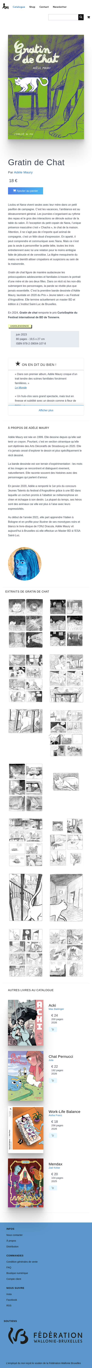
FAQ (8, 1267)
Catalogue (19, 7)
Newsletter (60, 7)
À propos (11, 1240)
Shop (32, 7)
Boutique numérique (17, 1273)
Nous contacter (14, 1235)
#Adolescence (19, 326)
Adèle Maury (23, 172)
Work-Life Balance (64, 1112)
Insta (9, 1294)
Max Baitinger (56, 1009)
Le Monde (21, 387)
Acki (52, 1005)
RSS (8, 1305)
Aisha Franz (55, 1115)
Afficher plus (46, 410)
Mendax (55, 1164)
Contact (44, 7)
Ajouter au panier (25, 190)
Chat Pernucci (61, 1056)
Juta (51, 1060)
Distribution (12, 1246)
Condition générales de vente (22, 1261)
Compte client (13, 1279)
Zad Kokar (54, 1167)
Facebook (11, 1300)
